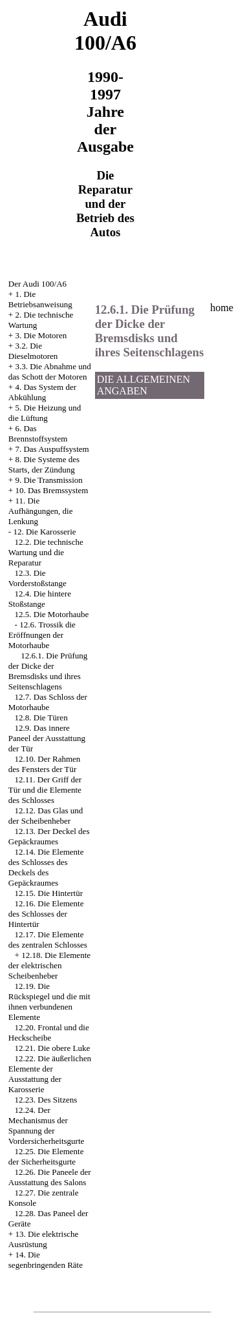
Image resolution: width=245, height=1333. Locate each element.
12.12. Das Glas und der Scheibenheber (45, 816)
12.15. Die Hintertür (49, 893)
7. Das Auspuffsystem (52, 449)
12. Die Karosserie (44, 531)
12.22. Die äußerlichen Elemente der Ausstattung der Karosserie (49, 1073)
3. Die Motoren (41, 335)
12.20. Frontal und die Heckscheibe (48, 1033)
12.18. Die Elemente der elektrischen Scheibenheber (49, 965)
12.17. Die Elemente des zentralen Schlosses (47, 940)
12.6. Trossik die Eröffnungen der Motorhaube (42, 635)
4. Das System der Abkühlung (42, 392)
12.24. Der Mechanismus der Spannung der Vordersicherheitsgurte (46, 1125)
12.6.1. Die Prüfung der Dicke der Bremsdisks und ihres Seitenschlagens (47, 671)
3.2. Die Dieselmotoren (33, 351)
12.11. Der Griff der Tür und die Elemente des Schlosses (44, 790)
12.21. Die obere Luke (53, 1048)
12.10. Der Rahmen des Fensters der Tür (44, 764)
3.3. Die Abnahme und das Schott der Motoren (49, 371)
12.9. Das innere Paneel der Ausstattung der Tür (46, 738)
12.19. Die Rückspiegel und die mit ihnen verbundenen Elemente (49, 1001)
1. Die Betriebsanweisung (40, 299)
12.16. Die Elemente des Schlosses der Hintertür (46, 914)
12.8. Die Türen (41, 717)
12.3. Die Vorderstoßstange (37, 578)
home (221, 307)
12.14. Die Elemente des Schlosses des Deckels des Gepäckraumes (46, 867)
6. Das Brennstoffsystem (37, 433)
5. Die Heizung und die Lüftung (44, 413)
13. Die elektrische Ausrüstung (43, 1239)
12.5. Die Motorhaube (52, 614)
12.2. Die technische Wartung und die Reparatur (45, 552)
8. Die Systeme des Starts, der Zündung (44, 464)
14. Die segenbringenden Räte (45, 1260)
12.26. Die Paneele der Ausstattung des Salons (49, 1177)
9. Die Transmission (48, 480)
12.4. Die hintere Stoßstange (39, 599)
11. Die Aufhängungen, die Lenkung (40, 511)
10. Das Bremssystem (51, 490)
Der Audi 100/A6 (37, 284)
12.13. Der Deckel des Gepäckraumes (49, 836)
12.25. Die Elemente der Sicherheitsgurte (46, 1156)
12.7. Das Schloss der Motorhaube (47, 702)
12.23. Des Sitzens (46, 1099)
